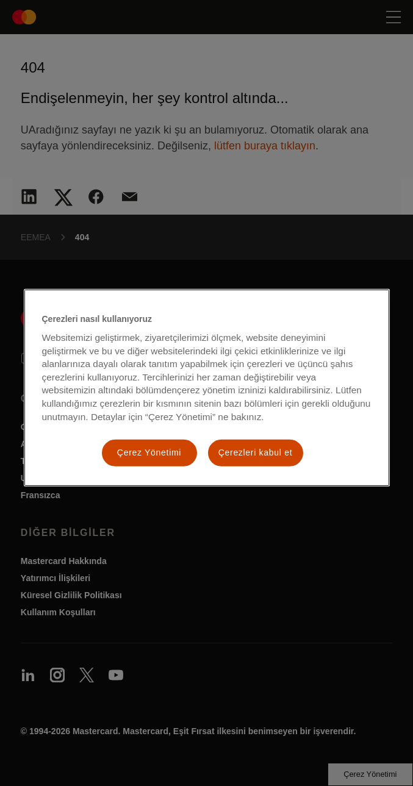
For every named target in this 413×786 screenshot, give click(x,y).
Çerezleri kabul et (255, 452)
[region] (207, 387)
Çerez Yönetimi (149, 452)
